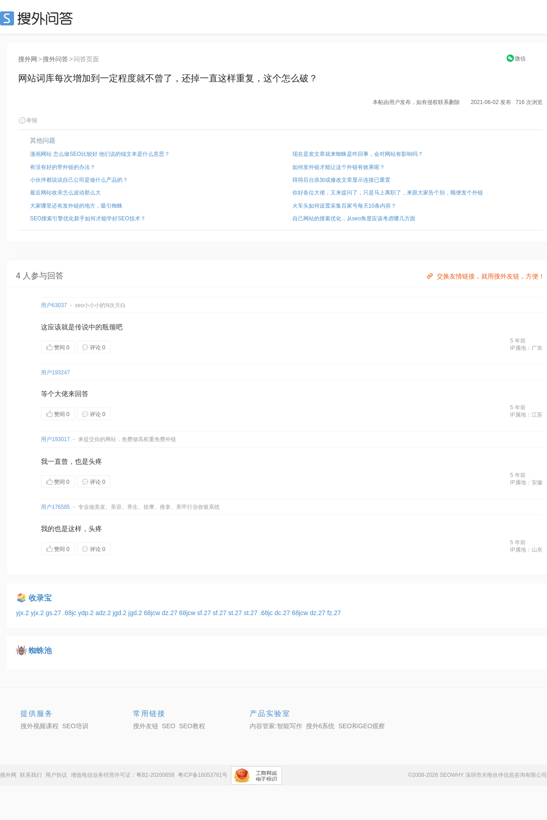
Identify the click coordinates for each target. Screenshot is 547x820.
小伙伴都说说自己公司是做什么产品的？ (79, 180)
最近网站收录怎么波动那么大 (65, 192)
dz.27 (170, 612)
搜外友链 (145, 726)
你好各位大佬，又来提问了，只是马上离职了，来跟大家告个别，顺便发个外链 (387, 192)
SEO (38, 18)
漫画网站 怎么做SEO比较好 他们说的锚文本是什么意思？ (100, 154)
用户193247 (55, 372)
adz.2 (104, 612)
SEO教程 (192, 726)
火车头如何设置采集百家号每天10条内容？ (344, 206)
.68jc (70, 612)
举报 (27, 120)
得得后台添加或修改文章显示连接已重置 (341, 180)
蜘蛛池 (40, 650)
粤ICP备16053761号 (202, 775)
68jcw (153, 612)
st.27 (236, 612)
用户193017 (55, 439)
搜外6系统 (320, 726)
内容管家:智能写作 (276, 726)
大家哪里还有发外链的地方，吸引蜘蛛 (76, 206)
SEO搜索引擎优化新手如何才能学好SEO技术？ (88, 218)
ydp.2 (86, 612)
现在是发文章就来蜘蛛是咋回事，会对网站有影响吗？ (357, 154)
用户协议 (56, 775)
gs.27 (54, 612)
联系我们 (31, 775)
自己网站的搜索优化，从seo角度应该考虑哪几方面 (353, 218)
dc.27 (283, 612)
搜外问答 (55, 59)
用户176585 (55, 507)
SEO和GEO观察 (361, 726)
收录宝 (40, 598)
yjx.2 (23, 612)
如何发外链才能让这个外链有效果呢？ (338, 167)
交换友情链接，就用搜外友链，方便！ (485, 276)
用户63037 (54, 305)
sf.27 (204, 612)
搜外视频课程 (39, 726)
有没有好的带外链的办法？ (62, 167)
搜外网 (27, 59)
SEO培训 (75, 726)
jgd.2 (120, 612)
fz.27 (334, 612)
